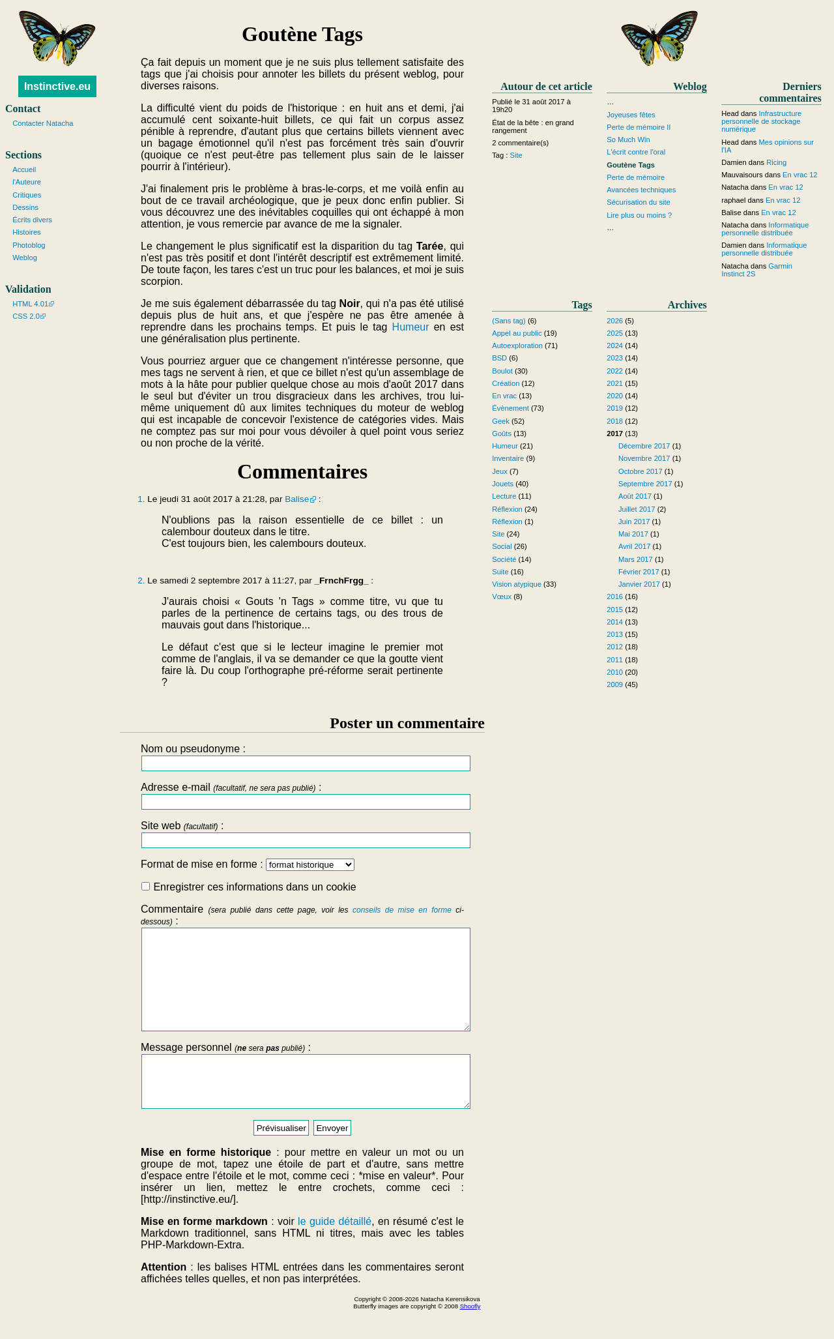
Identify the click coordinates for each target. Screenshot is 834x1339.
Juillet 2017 (636, 509)
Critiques (26, 195)
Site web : (302, 834)
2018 (615, 421)
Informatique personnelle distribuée (765, 229)
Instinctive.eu (57, 86)
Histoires (26, 232)
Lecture (504, 496)
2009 (615, 684)
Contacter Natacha (42, 123)
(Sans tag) (509, 321)
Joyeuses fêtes (631, 115)
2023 (615, 358)
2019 (615, 408)
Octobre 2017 (640, 471)
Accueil (24, 169)
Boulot (502, 371)
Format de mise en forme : (247, 864)
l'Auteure (26, 182)
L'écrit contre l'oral (636, 152)
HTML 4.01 (30, 304)
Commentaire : (302, 977)
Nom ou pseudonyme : (302, 757)
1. (141, 499)
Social (501, 546)
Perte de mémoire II (638, 127)
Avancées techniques (641, 190)
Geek (501, 421)
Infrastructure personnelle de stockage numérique (761, 121)
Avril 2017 (634, 546)
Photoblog (28, 245)
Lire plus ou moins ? (639, 215)
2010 (615, 672)
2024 (615, 345)
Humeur (410, 326)
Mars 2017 (635, 559)
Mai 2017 (633, 534)
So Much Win (628, 139)
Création (505, 383)
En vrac (504, 396)
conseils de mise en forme (402, 910)
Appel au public (517, 333)
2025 (615, 333)
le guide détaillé (334, 1250)
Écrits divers (32, 220)
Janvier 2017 (639, 584)
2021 (615, 383)
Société (504, 559)
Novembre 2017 (644, 458)
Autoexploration (517, 345)
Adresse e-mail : (302, 796)
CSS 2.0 (26, 316)
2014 (615, 622)
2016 (615, 596)
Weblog (24, 257)
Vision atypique (516, 584)
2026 (615, 321)
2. (141, 580)
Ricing (776, 162)
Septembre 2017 (645, 484)
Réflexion (507, 509)
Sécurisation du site (638, 202)
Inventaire (508, 458)
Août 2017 (635, 496)
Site (516, 155)
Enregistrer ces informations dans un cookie (248, 886)
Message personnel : (302, 1099)
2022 (615, 371)
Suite (500, 572)
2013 (615, 634)
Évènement (510, 408)
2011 (615, 660)
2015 (615, 609)
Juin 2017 (634, 521)
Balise (297, 499)
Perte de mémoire (636, 177)
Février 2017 (638, 572)
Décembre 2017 (644, 446)
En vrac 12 (800, 175)
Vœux (501, 596)
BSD (499, 358)
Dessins (25, 207)
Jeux (500, 471)
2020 (615, 396)
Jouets (502, 484)
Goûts (501, 433)
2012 (615, 647)
